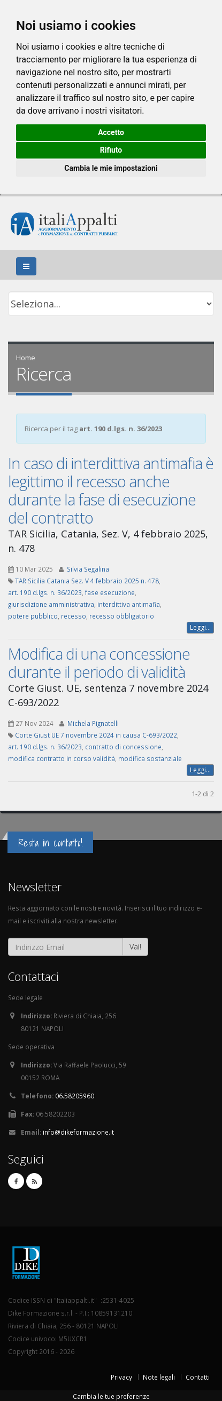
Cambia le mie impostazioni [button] (110, 168)
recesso (73, 616)
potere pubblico (33, 616)
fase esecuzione (110, 592)
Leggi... (200, 627)
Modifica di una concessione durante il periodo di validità (99, 662)
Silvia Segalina (88, 569)
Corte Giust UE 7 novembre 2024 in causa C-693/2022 (96, 735)
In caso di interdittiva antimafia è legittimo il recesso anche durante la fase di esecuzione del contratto (110, 490)
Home (25, 357)
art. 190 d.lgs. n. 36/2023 (45, 592)
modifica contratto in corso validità (61, 758)
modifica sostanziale (150, 758)
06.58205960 (74, 1095)
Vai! (135, 946)
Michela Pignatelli (93, 723)
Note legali (159, 1377)
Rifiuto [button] (111, 150)
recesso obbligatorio (121, 616)
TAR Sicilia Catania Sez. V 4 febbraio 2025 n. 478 (87, 580)
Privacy (121, 1377)
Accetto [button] (111, 132)
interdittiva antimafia (128, 604)
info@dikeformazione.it (78, 1132)
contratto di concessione (123, 746)
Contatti (198, 1377)
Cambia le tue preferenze (111, 1396)
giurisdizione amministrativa (51, 604)
